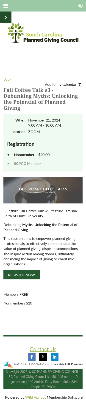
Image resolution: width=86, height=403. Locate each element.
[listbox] (64, 84)
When (20, 120)
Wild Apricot (35, 397)
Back (7, 79)
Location (18, 131)
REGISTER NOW (21, 275)
